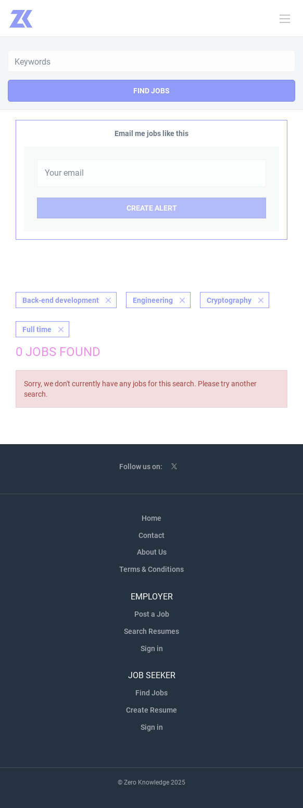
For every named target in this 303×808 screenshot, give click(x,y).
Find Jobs (151, 91)
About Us (152, 552)
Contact (151, 535)
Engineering (153, 300)
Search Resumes (151, 631)
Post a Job (151, 614)
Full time (37, 329)
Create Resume (151, 710)
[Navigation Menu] (285, 18)
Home (151, 518)
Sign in (152, 648)
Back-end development (60, 300)
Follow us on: (140, 466)
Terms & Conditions (151, 569)
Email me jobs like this (151, 133)
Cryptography (229, 300)
